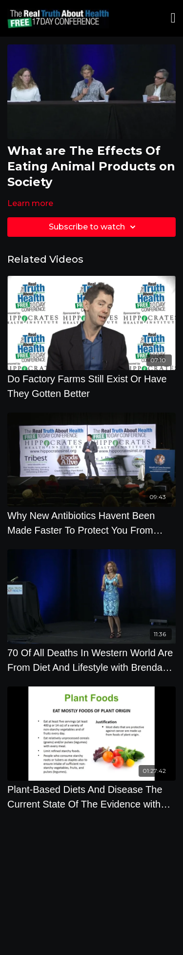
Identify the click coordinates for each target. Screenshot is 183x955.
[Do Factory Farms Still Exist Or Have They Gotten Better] (91, 386)
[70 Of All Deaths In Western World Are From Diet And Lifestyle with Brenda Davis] (91, 660)
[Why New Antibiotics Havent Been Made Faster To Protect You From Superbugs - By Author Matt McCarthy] (91, 523)
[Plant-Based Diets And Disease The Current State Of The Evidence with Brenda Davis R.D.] (91, 796)
